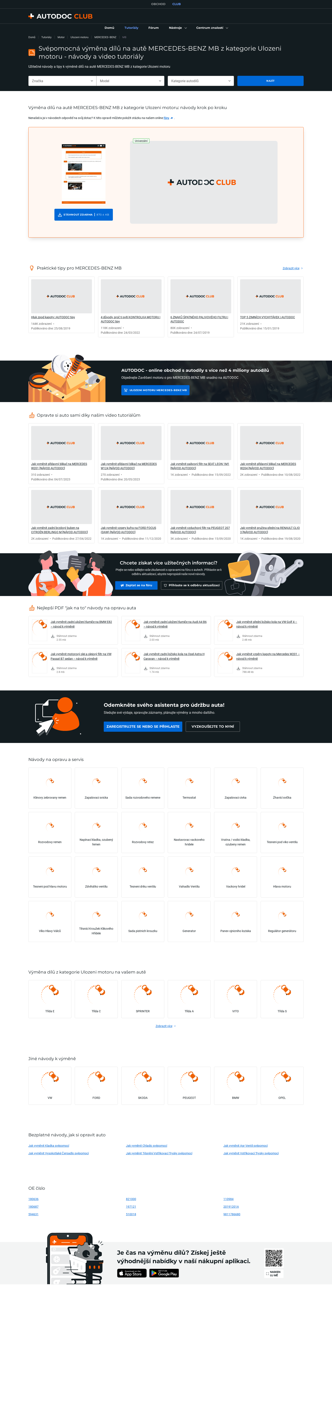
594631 (33, 1214)
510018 (131, 1214)
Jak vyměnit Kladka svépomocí (48, 1146)
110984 (228, 1199)
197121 (131, 1207)
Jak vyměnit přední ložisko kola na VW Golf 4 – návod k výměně (266, 624)
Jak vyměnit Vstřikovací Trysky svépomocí (250, 1153)
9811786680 (231, 1214)
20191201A (231, 1207)
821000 (131, 1199)
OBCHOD (158, 4)
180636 (33, 1199)
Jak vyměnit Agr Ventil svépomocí (245, 1146)
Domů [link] (31, 37)
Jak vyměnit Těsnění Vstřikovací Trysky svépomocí (159, 1153)
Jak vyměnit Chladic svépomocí (146, 1146)
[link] (109, 28)
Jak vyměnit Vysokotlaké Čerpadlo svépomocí (58, 1153)
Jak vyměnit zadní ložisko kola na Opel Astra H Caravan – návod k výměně (174, 656)
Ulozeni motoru (80, 37)
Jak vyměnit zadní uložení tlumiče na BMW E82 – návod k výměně (81, 624)
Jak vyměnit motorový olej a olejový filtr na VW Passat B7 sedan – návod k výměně (81, 656)
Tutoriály (46, 37)
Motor (61, 37)
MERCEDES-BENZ (105, 37)
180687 (33, 1207)
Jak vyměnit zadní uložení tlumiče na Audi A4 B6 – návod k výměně (175, 624)
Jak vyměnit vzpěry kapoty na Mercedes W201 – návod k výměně (268, 656)
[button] (178, 28)
